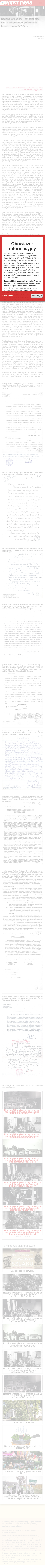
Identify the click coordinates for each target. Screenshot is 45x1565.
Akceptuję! (37, 296)
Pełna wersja (7, 295)
